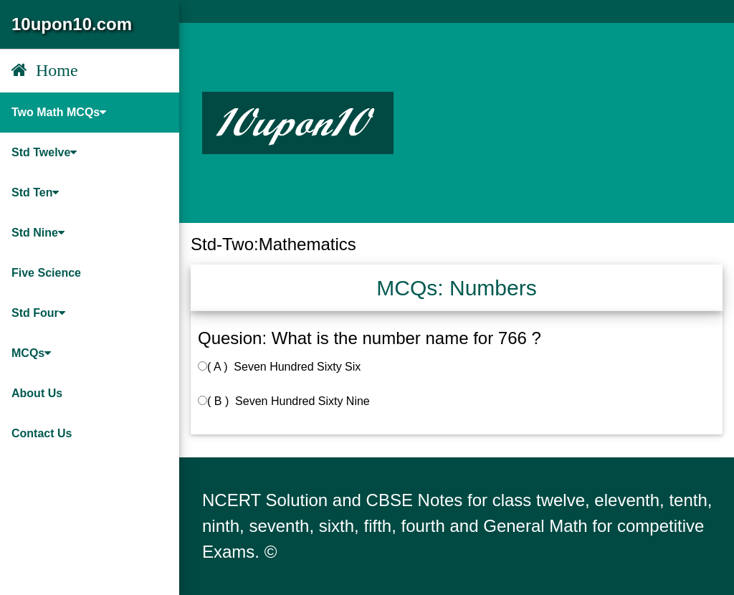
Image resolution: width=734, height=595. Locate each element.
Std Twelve (44, 152)
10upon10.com (71, 24)
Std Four (38, 313)
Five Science (46, 273)
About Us (36, 393)
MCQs (31, 353)
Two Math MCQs (58, 112)
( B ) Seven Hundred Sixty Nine (284, 401)
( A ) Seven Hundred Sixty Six (279, 367)
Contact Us (41, 433)
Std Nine (38, 233)
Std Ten (35, 192)
